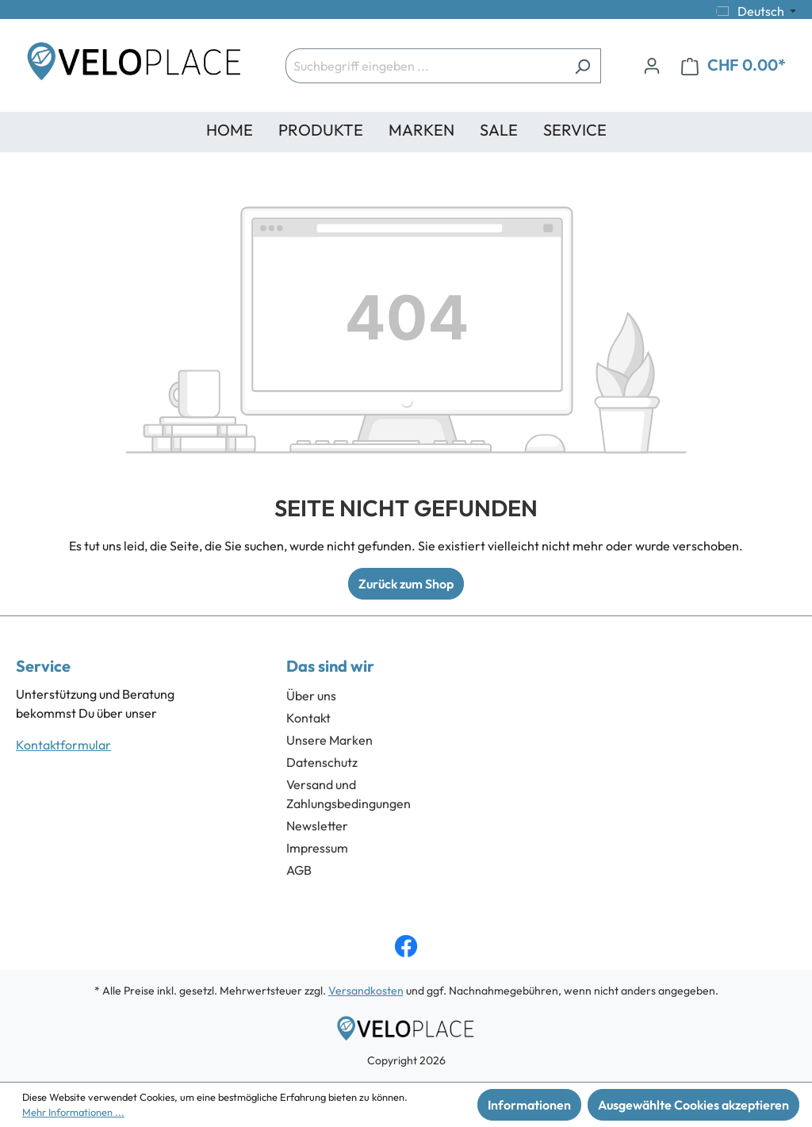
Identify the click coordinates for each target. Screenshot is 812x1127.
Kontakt (308, 718)
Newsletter (317, 826)
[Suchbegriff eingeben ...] (425, 65)
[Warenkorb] (733, 65)
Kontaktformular (63, 745)
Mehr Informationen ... (73, 1112)
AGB (299, 870)
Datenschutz (322, 762)
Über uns (311, 695)
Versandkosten (366, 990)
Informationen (529, 1105)
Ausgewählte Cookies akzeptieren (693, 1105)
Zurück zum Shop (406, 584)
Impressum (317, 848)
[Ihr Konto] (652, 65)
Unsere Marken (329, 740)
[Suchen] (582, 65)
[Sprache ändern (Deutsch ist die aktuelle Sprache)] (756, 11)
